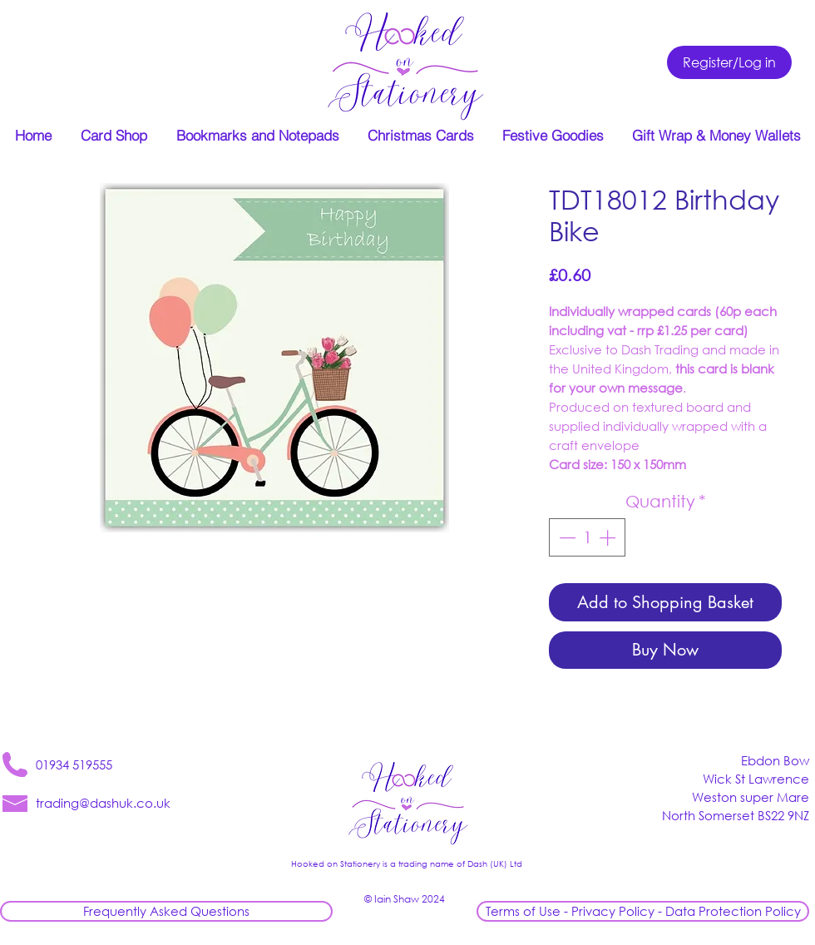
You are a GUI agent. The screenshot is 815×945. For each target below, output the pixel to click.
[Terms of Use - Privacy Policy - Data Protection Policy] (643, 911)
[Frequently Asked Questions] (166, 911)
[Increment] (609, 537)
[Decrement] (565, 537)
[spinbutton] (587, 537)
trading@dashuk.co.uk (103, 802)
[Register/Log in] (729, 62)
